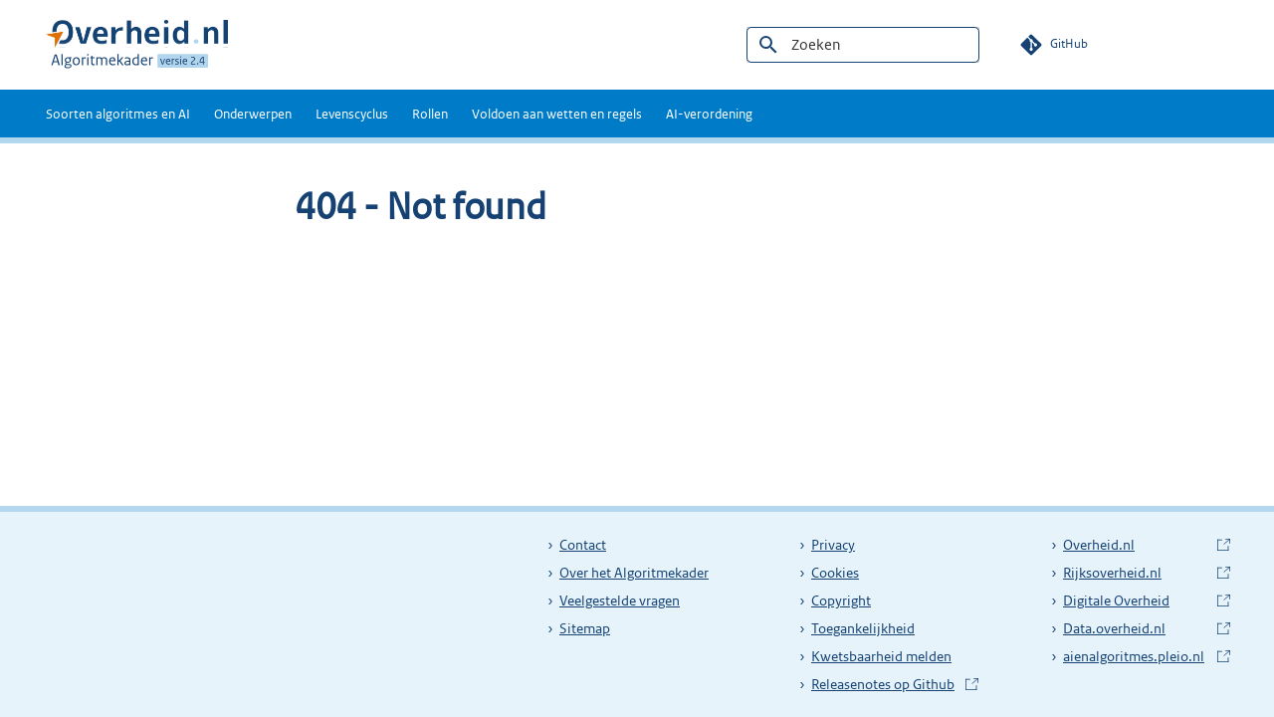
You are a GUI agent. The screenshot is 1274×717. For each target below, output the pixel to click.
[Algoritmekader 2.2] (137, 45)
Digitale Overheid (1136, 600)
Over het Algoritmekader (634, 573)
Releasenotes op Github (884, 684)
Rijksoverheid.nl (1136, 573)
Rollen (430, 114)
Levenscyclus (352, 114)
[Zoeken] (862, 45)
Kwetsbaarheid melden (881, 656)
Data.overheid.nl (1136, 628)
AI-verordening (709, 114)
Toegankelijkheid (863, 628)
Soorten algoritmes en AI (118, 114)
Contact (582, 545)
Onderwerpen (253, 114)
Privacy (833, 545)
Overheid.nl (1136, 545)
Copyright (841, 600)
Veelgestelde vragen (619, 600)
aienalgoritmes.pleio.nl (1136, 656)
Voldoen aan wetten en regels (557, 114)
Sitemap (584, 628)
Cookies (835, 573)
